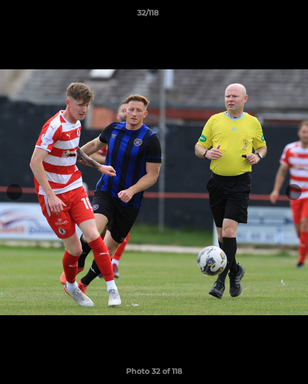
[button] (269, 15)
